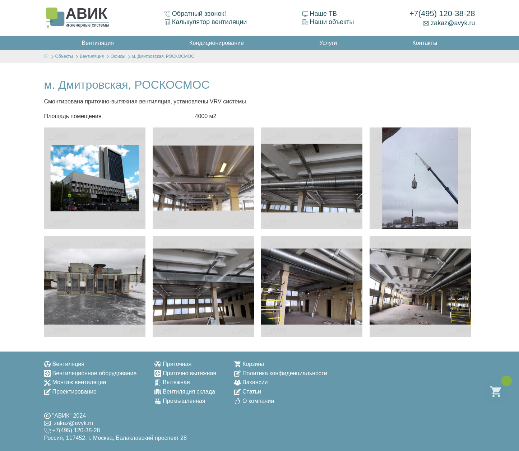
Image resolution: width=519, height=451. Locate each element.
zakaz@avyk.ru (449, 23)
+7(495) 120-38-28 (442, 13)
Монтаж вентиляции (75, 382)
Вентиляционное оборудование (90, 373)
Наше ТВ (319, 13)
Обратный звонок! (195, 13)
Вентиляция (64, 364)
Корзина (249, 364)
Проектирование (70, 392)
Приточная (172, 364)
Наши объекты (328, 21)
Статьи (247, 392)
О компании (254, 401)
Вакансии (251, 382)
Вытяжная (172, 382)
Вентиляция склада (184, 392)
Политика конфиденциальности (280, 373)
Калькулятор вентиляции (205, 21)
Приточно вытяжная (185, 373)
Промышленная (179, 401)
